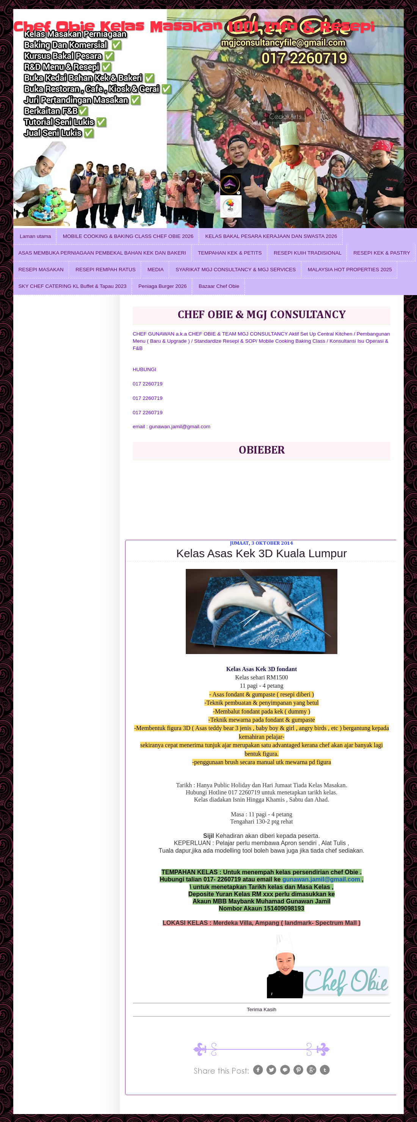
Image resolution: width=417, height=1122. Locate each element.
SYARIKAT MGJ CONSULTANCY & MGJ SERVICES (236, 269)
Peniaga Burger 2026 (162, 286)
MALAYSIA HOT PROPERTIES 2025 (350, 269)
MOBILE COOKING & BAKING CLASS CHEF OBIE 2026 (128, 236)
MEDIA (155, 269)
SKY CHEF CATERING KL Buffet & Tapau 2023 (73, 286)
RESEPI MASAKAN (41, 269)
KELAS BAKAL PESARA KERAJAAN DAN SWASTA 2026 (271, 236)
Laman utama (35, 236)
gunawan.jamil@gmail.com (321, 879)
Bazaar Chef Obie (219, 286)
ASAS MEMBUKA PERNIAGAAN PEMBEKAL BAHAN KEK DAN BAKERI (102, 253)
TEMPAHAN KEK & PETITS (230, 253)
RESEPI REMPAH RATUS (105, 269)
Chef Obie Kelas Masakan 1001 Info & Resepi (194, 26)
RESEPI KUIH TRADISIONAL (308, 253)
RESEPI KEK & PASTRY (381, 253)
